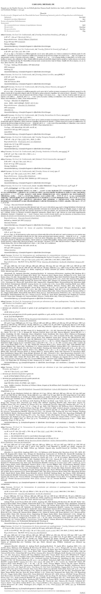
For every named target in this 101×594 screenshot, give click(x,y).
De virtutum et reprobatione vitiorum (23, 25)
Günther (23, 269)
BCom (23, 471)
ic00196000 (7, 450)
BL (49, 284)
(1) (84, 319)
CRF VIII (12, 395)
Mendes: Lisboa (26, 326)
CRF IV (3, 395)
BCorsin (43, 293)
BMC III (59, 395)
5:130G (20, 174)
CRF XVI (29, 537)
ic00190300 (21, 42)
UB (11, 69)
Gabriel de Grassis (51, 49)
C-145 (16, 446)
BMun (51, 275)
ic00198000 (22, 271)
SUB (73, 553)
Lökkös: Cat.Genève (66, 269)
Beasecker (54, 446)
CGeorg (56, 466)
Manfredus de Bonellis (50, 151)
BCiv (22, 358)
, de (13, 35)
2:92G (22, 371)
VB (44, 268)
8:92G (33, 259)
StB (51, 348)
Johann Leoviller (48, 75)
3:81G (20, 51)
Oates (39, 326)
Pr (70, 268)
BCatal (72, 452)
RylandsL (7, 411)
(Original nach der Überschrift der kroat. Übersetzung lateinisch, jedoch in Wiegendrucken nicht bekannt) (42, 15)
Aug (38, 341)
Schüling (64, 326)
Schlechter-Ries (15, 542)
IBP (40, 266)
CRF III (76, 266)
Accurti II (7, 130)
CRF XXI (21, 325)
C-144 (58, 268)
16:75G (23, 37)
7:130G (47, 431)
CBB (12, 266)
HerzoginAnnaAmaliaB (21, 478)
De (8, 27)
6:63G (42, 431)
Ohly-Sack (76, 397)
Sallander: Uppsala (51, 326)
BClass (29, 514)
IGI (10, 42)
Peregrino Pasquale (48, 137)
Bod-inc (73, 325)
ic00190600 (11, 79)
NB (63, 296)
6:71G (25, 174)
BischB (28, 410)
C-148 (40, 395)
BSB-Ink (53, 268)
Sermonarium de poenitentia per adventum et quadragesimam (45, 427)
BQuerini (41, 296)
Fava (14, 178)
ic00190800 (11, 108)
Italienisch (7, 17)
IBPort (54, 323)
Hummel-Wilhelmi (59, 498)
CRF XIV (27, 268)
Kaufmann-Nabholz (22, 393)
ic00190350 (11, 67)
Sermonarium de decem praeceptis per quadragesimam (41, 526)
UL (12, 110)
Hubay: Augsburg (35, 269)
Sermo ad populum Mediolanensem (41, 228)
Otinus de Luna (47, 171)
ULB (83, 275)
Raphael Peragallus (53, 257)
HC (5, 266)
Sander (6, 144)
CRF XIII (19, 537)
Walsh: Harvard (6, 271)
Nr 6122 (35, 103)
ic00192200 (44, 178)
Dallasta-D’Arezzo (11, 269)
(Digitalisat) (28, 39)
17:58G (51, 491)
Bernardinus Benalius (49, 35)
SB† (39, 275)
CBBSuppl (19, 323)
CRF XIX (37, 268)
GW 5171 (42, 207)
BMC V (59, 325)
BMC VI (78, 268)
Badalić (14, 220)
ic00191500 (16, 156)
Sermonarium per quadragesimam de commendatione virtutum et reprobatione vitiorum (54, 255)
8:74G (25, 117)
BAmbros (12, 250)
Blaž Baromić (62, 186)
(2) (2, 321)
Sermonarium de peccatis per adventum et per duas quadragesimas (45, 301)
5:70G (20, 89)
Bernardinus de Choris (53, 115)
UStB (29, 463)
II (73, 530)
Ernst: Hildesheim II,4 (13, 397)
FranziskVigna (9, 358)
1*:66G (20, 154)
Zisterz (13, 341)
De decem (12, 31)
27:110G (56, 491)
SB (49, 287)
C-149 (51, 537)
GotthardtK (50, 454)
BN (42, 353)
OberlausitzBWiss (6, 461)
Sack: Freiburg (5, 399)
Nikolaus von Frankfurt (14, 303)
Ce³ (13, 144)
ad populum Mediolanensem (13, 21)
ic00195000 (63, 399)
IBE (33, 266)
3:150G (21, 306)
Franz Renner (80, 301)
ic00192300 (25, 130)
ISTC (16, 42)
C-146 (83, 496)
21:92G (48, 530)
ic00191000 (26, 144)
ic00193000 (7, 544)
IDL (47, 266)
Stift (9, 519)
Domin (37, 478)
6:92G (19, 232)
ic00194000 (7, 328)
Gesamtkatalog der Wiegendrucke (12, 591)
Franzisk (38, 294)
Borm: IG (24, 498)
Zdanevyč (79, 542)
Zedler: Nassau (48, 399)
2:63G (24, 161)
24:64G (53, 530)
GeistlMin (54, 404)
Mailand (39, 159)
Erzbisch (43, 478)
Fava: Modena (29, 178)
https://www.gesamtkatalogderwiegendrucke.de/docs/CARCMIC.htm (38, 591)
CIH (27, 266)
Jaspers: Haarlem (51, 397)
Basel (77, 367)
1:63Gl (27, 188)
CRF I (68, 266)
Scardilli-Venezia (61, 448)
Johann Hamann (50, 87)
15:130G (42, 530)
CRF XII (18, 268)
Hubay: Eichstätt (50, 269)
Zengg (55, 186)
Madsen (79, 269)
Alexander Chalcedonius (23, 528)
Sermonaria (5, 23)
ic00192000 (22, 164)
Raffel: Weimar (29, 448)
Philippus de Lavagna (72, 228)
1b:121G (16, 371)
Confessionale (26, 35)
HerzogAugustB (64, 418)
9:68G (38, 259)
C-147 (41, 325)
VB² (36, 537)
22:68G (23, 139)
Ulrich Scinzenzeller (50, 159)
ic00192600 (17, 248)
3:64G (20, 77)
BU (15, 282)
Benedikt (70, 280)
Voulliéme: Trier (19, 399)
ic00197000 (49, 499)
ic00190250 (27, 220)
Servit (71, 461)
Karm (79, 456)
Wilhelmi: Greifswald (33, 399)
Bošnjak (7, 220)
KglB (71, 339)
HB (68, 294)
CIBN (63, 268)
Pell (60, 266)
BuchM (36, 284)
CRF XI (9, 268)
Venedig (38, 35)
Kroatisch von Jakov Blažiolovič (15, 19)
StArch (40, 562)
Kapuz (61, 275)
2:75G (16, 306)
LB (77, 294)
